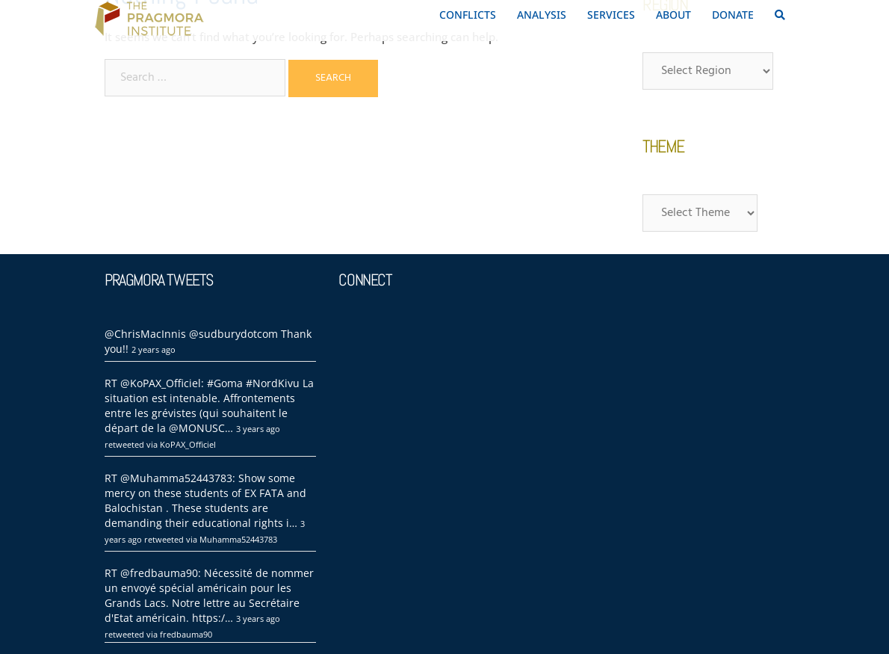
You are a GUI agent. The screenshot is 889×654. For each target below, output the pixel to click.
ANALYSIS (541, 14)
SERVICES (611, 14)
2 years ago (153, 349)
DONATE (733, 14)
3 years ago (258, 428)
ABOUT (673, 14)
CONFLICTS (467, 14)
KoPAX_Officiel (188, 444)
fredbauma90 (186, 634)
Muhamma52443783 (238, 539)
